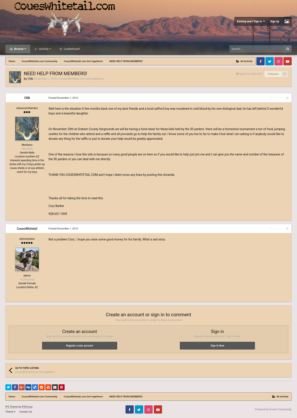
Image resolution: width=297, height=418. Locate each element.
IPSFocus (27, 406)
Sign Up (274, 21)
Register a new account (79, 345)
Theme (10, 411)
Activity (44, 48)
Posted (63, 97)
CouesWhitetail (27, 228)
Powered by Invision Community (273, 409)
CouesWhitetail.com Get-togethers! (82, 78)
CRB (30, 78)
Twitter (269, 61)
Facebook (260, 61)
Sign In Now (217, 345)
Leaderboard (71, 48)
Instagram (278, 61)
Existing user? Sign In (251, 21)
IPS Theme (11, 406)
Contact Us (25, 411)
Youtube (287, 61)
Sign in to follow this (250, 73)
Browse (20, 48)
